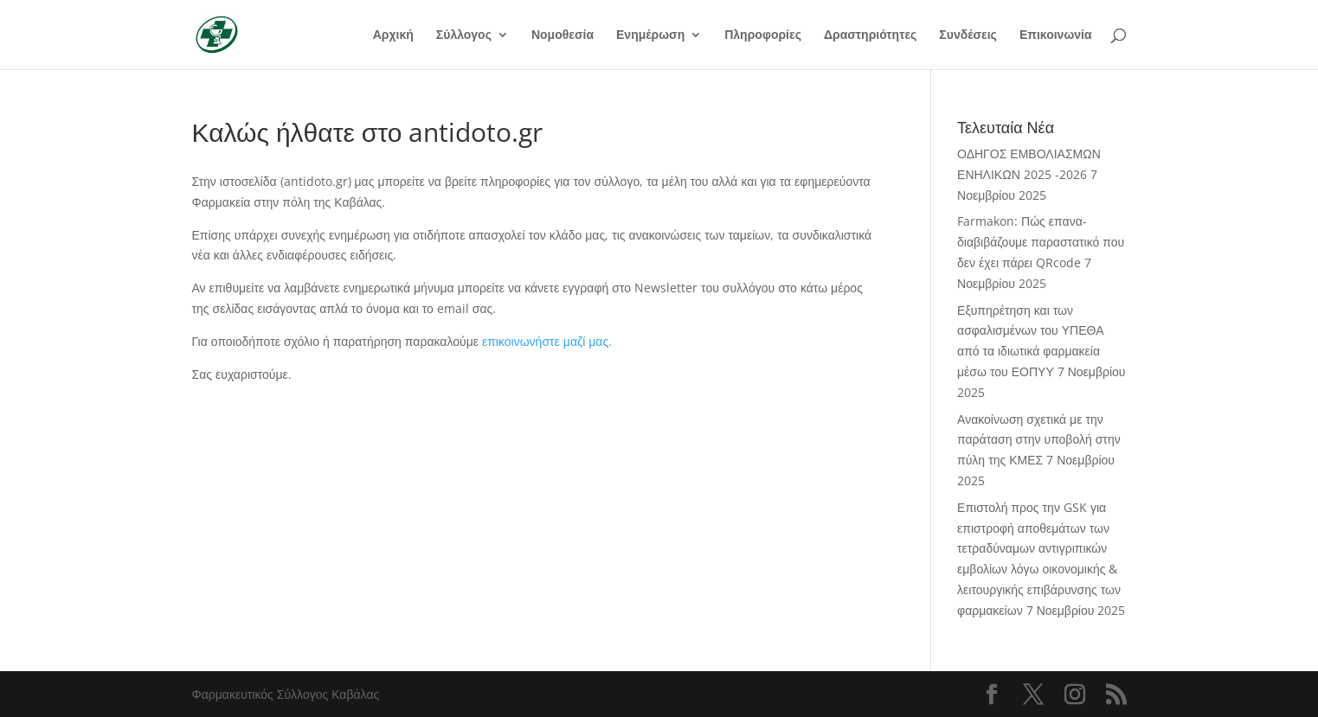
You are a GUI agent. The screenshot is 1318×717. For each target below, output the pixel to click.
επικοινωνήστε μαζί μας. (547, 341)
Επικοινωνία (1055, 35)
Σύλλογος (464, 35)
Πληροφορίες (762, 35)
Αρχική (393, 35)
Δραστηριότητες (870, 35)
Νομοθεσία (562, 35)
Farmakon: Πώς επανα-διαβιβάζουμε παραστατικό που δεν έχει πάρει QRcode (1040, 242)
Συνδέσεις (968, 35)
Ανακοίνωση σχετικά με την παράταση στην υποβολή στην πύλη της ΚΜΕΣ (1039, 440)
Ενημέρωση (650, 35)
